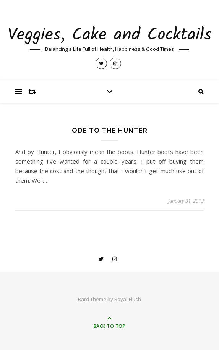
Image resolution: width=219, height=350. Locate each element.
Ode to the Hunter (110, 130)
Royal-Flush (127, 299)
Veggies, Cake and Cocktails (110, 35)
